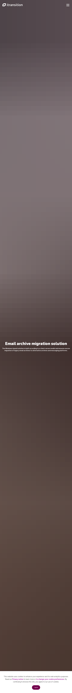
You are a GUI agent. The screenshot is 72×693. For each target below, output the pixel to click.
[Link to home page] (12, 5)
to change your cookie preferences (50, 679)
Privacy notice (17, 679)
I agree (36, 687)
